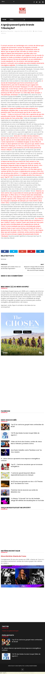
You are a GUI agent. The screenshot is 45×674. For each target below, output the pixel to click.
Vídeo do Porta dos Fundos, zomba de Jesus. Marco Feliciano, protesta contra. (26, 443)
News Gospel (38, 31)
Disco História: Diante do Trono (13, 556)
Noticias (3, 33)
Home (4, 19)
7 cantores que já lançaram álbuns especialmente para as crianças (23, 474)
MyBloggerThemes (31, 666)
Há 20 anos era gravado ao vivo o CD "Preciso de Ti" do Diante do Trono (27, 483)
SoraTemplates (19, 666)
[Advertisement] (22, 385)
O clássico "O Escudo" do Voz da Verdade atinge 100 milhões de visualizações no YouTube (27, 500)
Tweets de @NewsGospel (10, 631)
